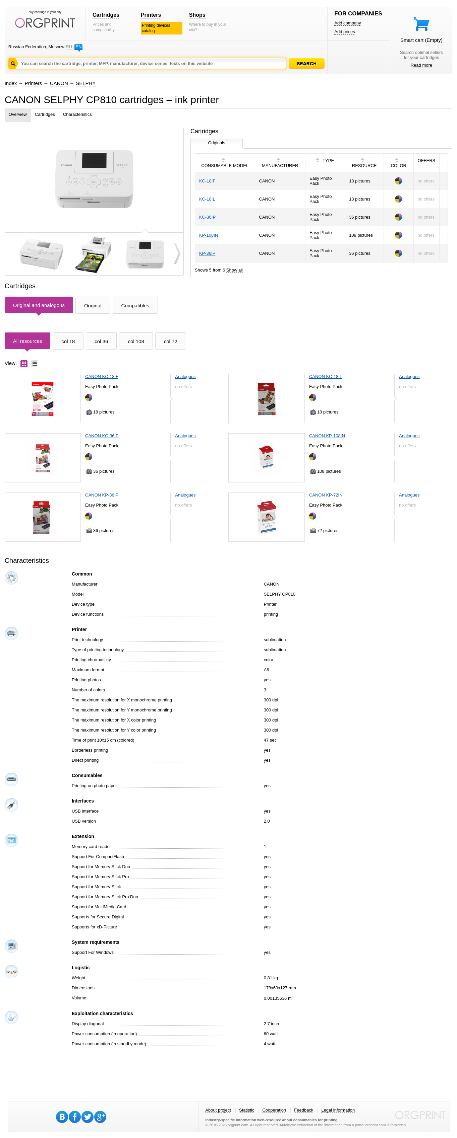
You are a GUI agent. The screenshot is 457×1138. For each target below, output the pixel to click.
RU (69, 46)
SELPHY (86, 83)
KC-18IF (207, 180)
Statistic (246, 1110)
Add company (347, 22)
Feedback (303, 1110)
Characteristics (77, 114)
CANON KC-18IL (325, 376)
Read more (421, 65)
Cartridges (106, 15)
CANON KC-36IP (102, 435)
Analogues (185, 376)
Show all (234, 270)
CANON (59, 83)
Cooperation (274, 1110)
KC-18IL (207, 199)
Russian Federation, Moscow (36, 46)
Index (11, 83)
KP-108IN (208, 235)
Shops (197, 15)
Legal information (338, 1110)
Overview (18, 114)
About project (218, 1110)
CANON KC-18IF (101, 376)
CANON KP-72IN (326, 495)
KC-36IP (207, 217)
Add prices (344, 31)
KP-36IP (207, 253)
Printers (151, 15)
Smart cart (421, 40)
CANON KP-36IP (101, 495)
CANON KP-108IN (327, 435)
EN (78, 46)
